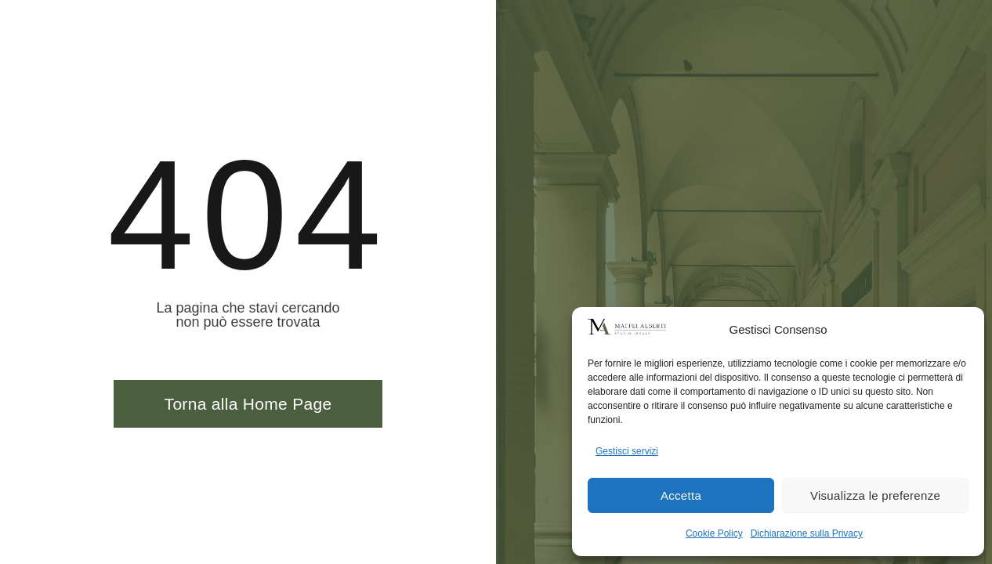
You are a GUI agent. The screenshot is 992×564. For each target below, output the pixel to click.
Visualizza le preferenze (875, 495)
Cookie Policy (714, 533)
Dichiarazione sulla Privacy (807, 533)
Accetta (681, 495)
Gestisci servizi (627, 451)
